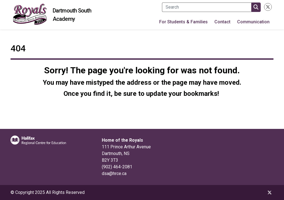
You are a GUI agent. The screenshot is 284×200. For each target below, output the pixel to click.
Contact (222, 21)
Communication (253, 21)
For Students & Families (183, 21)
